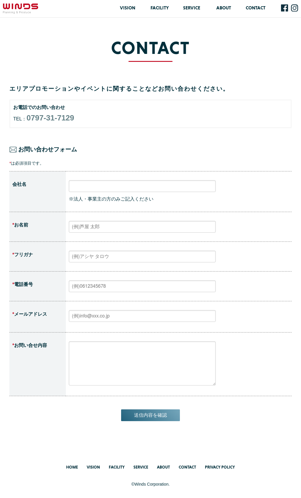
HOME (72, 467)
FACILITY (159, 7)
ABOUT (223, 7)
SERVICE (191, 7)
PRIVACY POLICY (220, 467)
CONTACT (255, 7)
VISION (127, 7)
